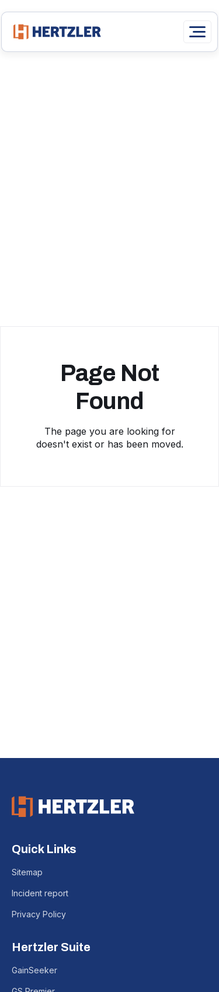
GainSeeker (34, 970)
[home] (54, 32)
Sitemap (27, 872)
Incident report (40, 893)
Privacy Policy (39, 914)
